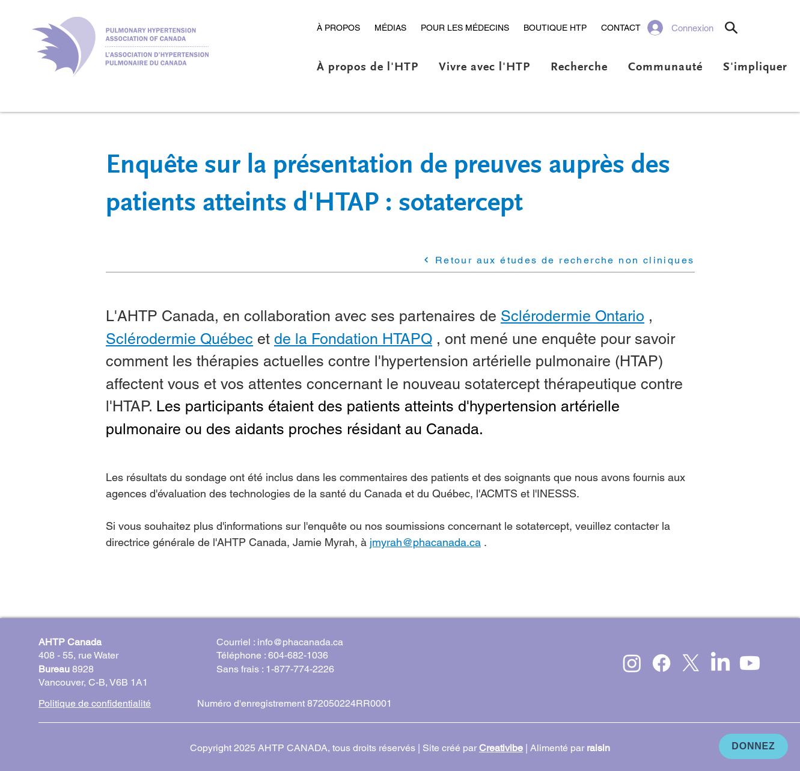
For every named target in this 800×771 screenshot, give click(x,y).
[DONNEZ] (753, 746)
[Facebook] (661, 663)
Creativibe (501, 748)
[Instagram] (632, 663)
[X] (691, 663)
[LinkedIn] (720, 663)
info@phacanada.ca (300, 642)
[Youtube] (750, 663)
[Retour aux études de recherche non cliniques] (512, 260)
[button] (338, 27)
